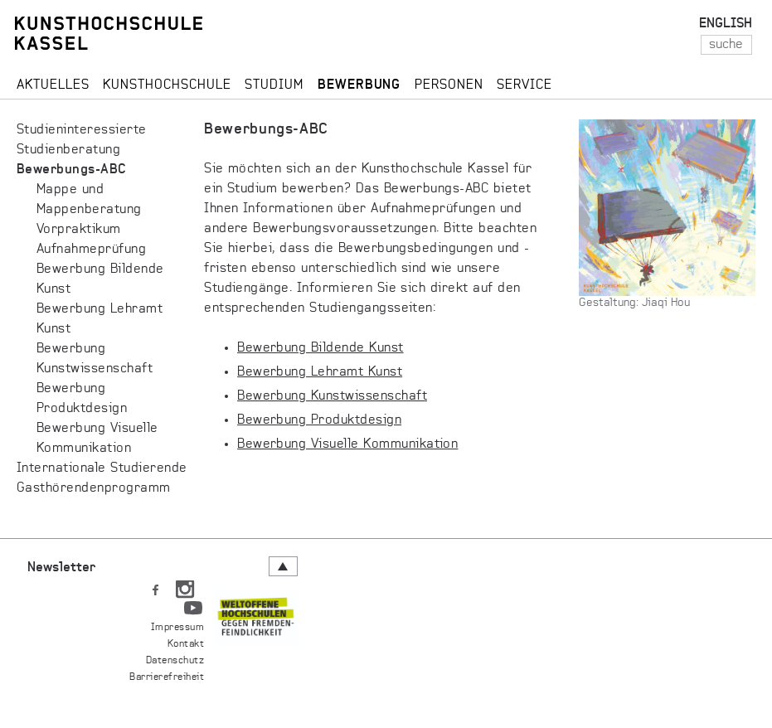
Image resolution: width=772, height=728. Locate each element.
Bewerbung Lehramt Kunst (319, 372)
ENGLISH (725, 24)
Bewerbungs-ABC (72, 170)
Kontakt (186, 644)
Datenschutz (175, 661)
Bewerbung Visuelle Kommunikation (347, 444)
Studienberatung (68, 150)
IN (185, 586)
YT (193, 604)
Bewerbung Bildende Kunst (320, 348)
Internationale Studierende (102, 468)
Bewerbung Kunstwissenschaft (332, 396)
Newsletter (61, 568)
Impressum (177, 628)
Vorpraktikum (78, 229)
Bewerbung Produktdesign (319, 420)
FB (155, 586)
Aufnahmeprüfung (91, 249)
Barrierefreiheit (166, 677)
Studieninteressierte (82, 130)
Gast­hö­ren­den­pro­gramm (94, 488)
